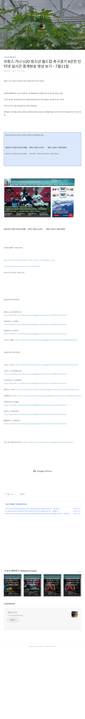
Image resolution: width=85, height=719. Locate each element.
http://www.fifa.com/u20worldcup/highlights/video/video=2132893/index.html (35, 394)
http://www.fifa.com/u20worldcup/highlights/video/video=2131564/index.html (35, 475)
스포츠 (7, 574)
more (79, 641)
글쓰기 (31, 45)
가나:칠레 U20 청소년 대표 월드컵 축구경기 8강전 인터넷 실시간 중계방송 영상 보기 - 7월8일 (30, 581)
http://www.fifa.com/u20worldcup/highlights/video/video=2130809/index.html (35, 444)
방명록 (38, 45)
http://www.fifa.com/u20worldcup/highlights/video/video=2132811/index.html (35, 385)
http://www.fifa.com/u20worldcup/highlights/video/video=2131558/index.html (49, 465)
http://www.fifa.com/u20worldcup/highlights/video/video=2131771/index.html (35, 493)
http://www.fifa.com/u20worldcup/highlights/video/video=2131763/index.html (35, 484)
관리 (53, 45)
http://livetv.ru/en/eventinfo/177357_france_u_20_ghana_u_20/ (29, 330)
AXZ (42, 716)
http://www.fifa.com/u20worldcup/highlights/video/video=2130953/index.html (35, 453)
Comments (9, 673)
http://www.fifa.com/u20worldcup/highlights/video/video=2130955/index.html (48, 459)
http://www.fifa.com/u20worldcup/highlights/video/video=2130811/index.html (46, 434)
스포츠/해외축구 (10, 57)
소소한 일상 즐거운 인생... (16, 685)
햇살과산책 (42, 16)
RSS (46, 45)
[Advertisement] (42, 94)
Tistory (54, 716)
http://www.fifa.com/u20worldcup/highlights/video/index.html (48, 512)
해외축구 (12, 574)
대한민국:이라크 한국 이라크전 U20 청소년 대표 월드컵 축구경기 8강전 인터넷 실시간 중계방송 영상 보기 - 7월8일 (36, 583)
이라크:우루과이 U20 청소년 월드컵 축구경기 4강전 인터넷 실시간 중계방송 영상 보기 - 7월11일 (31, 578)
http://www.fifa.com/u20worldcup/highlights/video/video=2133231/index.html (35, 403)
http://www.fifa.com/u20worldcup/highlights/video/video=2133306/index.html (46, 410)
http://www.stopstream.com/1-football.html (22, 336)
